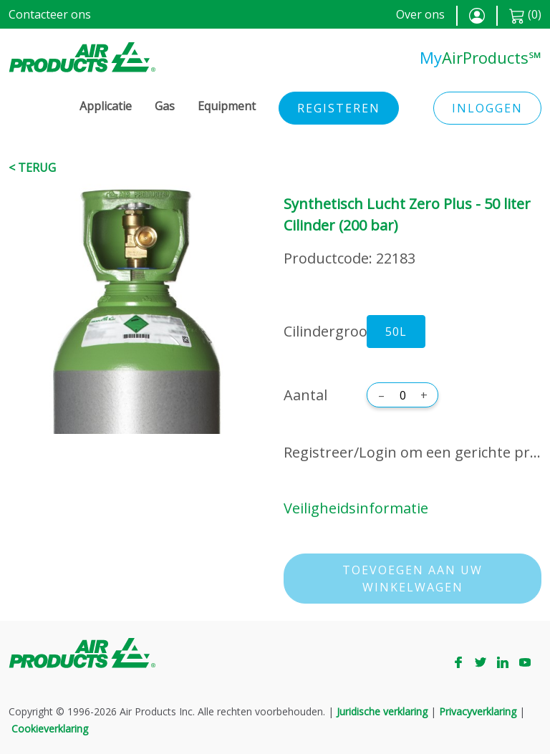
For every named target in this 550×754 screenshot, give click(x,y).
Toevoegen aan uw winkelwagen (412, 578)
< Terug (32, 167)
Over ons (420, 14)
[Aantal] (402, 395)
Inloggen (487, 108)
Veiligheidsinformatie (356, 508)
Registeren (338, 108)
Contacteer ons (50, 14)
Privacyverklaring (477, 711)
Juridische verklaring (382, 711)
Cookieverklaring (49, 728)
